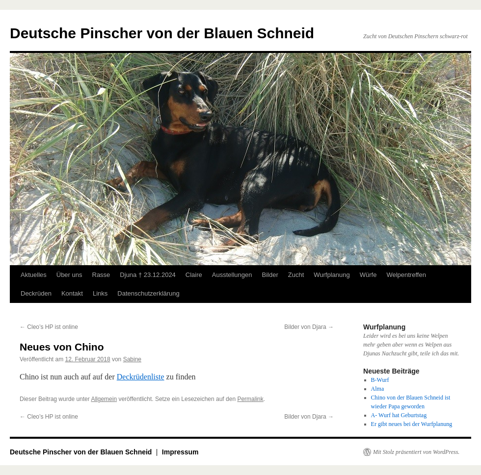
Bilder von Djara (309, 327)
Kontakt (72, 293)
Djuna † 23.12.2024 (147, 274)
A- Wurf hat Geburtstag (399, 415)
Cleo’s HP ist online (49, 327)
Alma (377, 388)
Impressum (180, 452)
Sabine (132, 359)
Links (100, 293)
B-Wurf (380, 379)
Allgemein (104, 399)
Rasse (101, 274)
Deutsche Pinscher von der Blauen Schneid (162, 33)
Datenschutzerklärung (148, 293)
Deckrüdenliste (140, 377)
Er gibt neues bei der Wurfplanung (412, 424)
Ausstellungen (232, 274)
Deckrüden (36, 293)
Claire (194, 274)
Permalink (250, 399)
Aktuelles (34, 274)
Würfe (368, 274)
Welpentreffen (406, 274)
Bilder (270, 274)
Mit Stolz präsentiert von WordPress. (416, 452)
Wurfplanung (331, 274)
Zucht (296, 274)
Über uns (69, 274)
